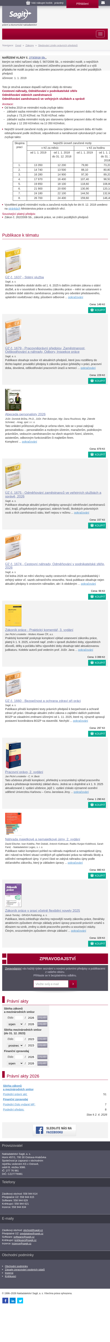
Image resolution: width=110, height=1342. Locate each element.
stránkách (14, 208)
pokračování (75, 297)
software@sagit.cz (24, 1236)
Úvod (18, 45)
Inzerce (9, 1272)
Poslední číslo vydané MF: (19, 1104)
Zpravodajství (13, 968)
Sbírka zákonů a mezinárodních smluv (18, 1087)
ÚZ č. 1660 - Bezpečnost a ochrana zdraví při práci (43, 701)
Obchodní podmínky (16, 1266)
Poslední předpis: (13, 1109)
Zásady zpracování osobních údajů (25, 1269)
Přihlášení (82, 3)
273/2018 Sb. (37, 57)
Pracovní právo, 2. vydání (24, 772)
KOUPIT (100, 310)
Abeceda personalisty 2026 (25, 414)
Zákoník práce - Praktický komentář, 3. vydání (39, 630)
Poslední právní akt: (15, 1094)
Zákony (29, 45)
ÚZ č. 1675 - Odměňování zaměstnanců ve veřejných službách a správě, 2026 (53, 494)
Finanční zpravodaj (15, 1099)
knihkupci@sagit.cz (25, 1240)
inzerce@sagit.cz (21, 1243)
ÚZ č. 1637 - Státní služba (24, 277)
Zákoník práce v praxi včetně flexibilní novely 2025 (42, 911)
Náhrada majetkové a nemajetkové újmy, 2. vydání (42, 839)
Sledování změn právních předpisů (57, 45)
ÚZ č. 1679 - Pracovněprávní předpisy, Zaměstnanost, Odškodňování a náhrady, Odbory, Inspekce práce (45, 350)
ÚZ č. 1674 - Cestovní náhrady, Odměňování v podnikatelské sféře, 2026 (55, 566)
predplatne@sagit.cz (31, 1233)
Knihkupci (10, 1276)
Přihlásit (73, 984)
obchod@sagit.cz (33, 1230)
